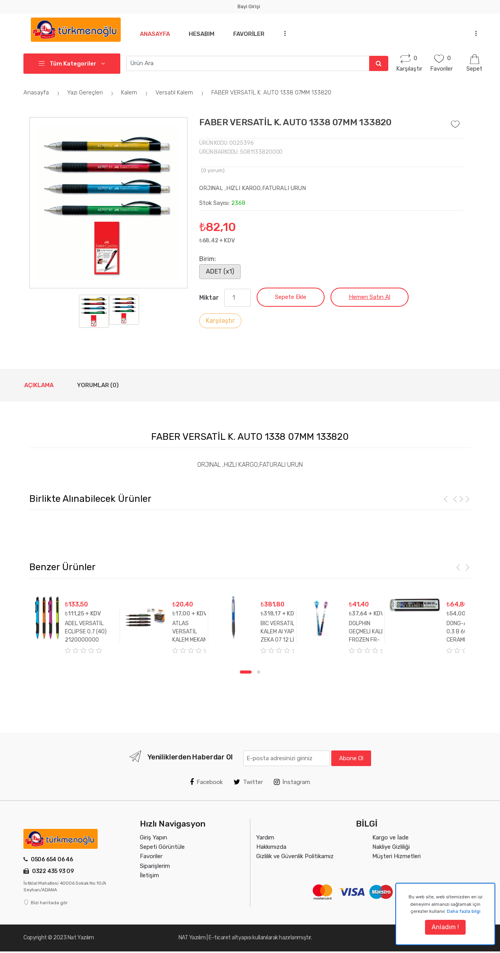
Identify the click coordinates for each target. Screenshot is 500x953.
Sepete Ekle (290, 296)
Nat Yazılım (81, 937)
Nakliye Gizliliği (391, 846)
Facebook (206, 782)
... (287, 33)
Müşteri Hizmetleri (396, 856)
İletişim (149, 875)
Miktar (209, 297)
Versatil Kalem (180, 92)
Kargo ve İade (390, 837)
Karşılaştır (220, 320)
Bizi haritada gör (45, 902)
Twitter (248, 782)
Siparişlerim (155, 865)
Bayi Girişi (249, 6)
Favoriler (252, 33)
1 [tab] (246, 672)
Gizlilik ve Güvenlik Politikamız (295, 856)
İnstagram (292, 782)
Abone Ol (351, 758)
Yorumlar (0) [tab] (98, 385)
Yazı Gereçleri (91, 92)
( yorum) (213, 170)
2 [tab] (258, 672)
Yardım (265, 837)
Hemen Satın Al (369, 296)
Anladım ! (445, 927)
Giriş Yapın (153, 837)
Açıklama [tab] (39, 385)
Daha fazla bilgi (463, 911)
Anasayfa (155, 33)
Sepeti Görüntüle (162, 846)
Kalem (135, 92)
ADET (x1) (220, 271)
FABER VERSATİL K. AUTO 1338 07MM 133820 (271, 92)
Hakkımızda (271, 846)
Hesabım (203, 33)
